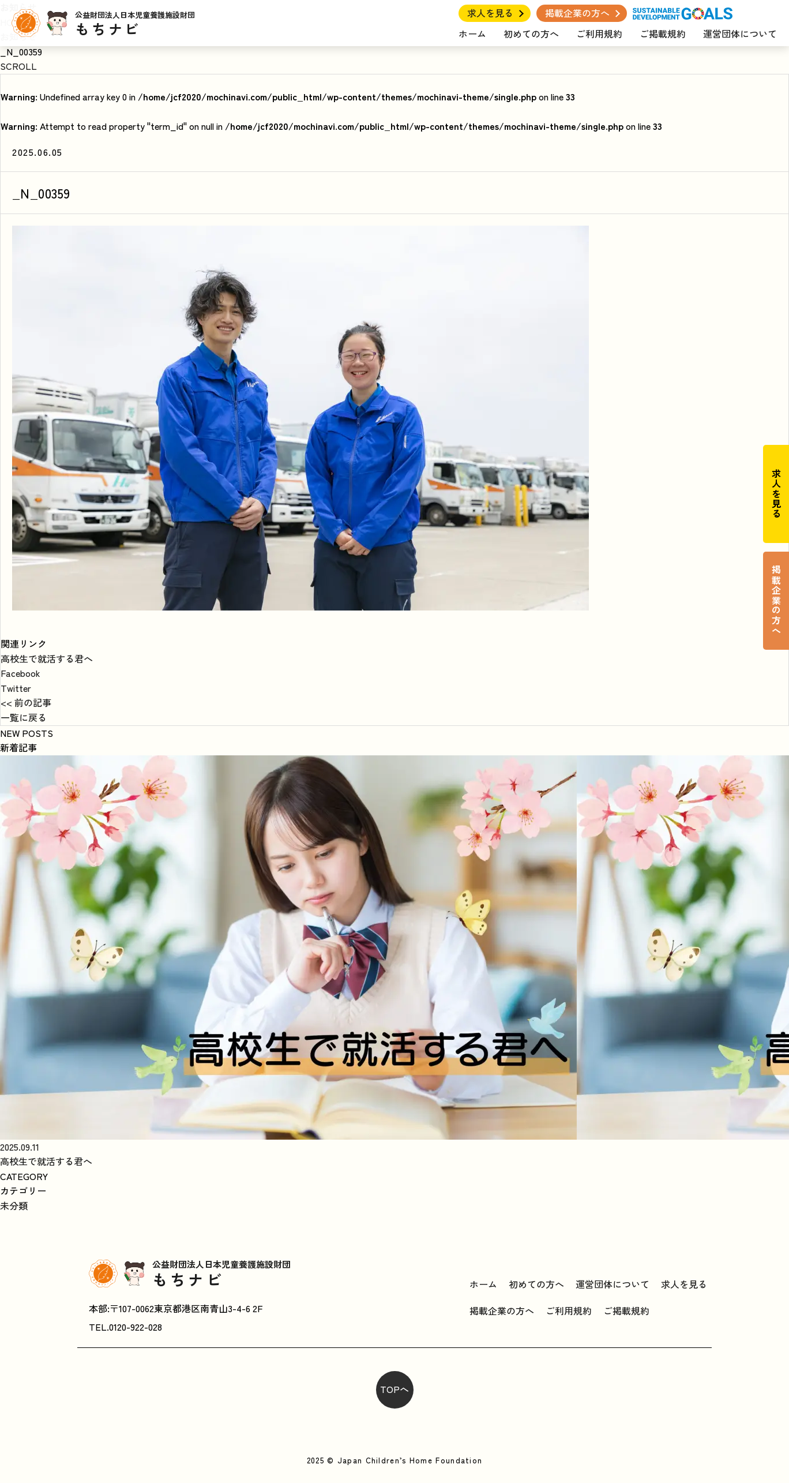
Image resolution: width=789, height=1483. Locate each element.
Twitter (16, 688)
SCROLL (18, 66)
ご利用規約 (599, 33)
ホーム (472, 33)
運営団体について (740, 33)
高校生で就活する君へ (47, 658)
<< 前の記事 (26, 702)
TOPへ (394, 1389)
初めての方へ (531, 33)
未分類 (14, 1205)
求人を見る (490, 13)
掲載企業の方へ (577, 13)
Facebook (20, 673)
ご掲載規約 (663, 33)
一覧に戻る (24, 717)
